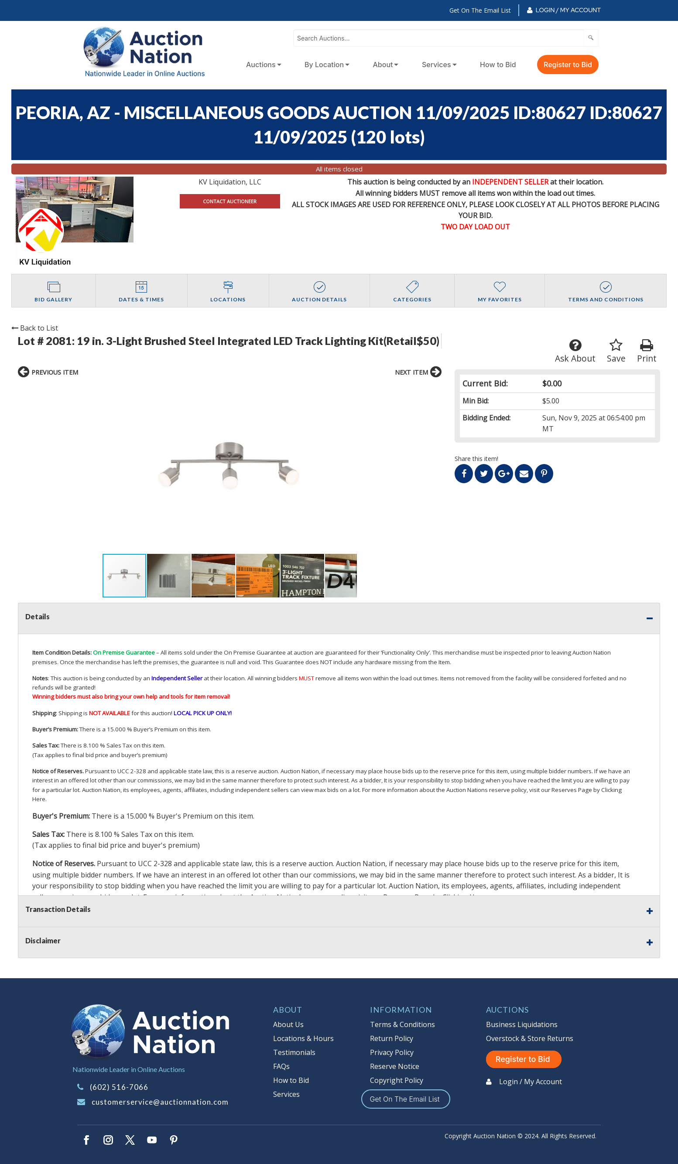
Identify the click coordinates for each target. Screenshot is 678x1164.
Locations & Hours (303, 1038)
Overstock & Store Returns (529, 1038)
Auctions (261, 64)
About (383, 64)
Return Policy (391, 1038)
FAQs (281, 1066)
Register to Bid (568, 64)
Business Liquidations (522, 1024)
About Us (288, 1024)
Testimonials (294, 1052)
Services (436, 64)
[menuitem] (262, 64)
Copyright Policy (396, 1080)
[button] (110, 468)
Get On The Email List (480, 10)
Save (616, 351)
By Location (324, 64)
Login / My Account (568, 10)
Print (647, 351)
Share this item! (476, 458)
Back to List (34, 328)
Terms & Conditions (402, 1024)
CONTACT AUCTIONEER (230, 201)
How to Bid (498, 64)
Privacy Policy (392, 1052)
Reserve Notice (394, 1066)
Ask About (575, 351)
